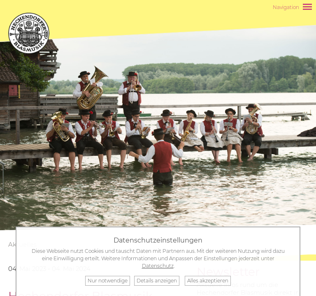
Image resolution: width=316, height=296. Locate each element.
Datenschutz (158, 266)
